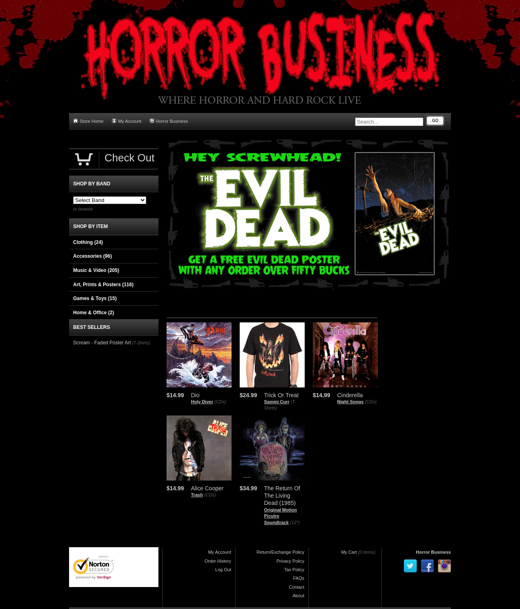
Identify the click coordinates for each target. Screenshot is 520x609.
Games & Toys (95, 298)
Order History (218, 561)
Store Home (88, 121)
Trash (197, 494)
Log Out (223, 569)
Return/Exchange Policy (280, 552)
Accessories (92, 256)
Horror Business (169, 121)
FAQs (298, 578)
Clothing (88, 242)
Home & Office (93, 312)
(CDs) (220, 401)
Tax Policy (294, 569)
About (298, 595)
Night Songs (350, 401)
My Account (126, 121)
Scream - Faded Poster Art (102, 343)
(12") (294, 522)
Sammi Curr (276, 401)
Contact (296, 587)
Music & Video (96, 270)
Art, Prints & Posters (103, 284)
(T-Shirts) (141, 342)
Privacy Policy (290, 561)
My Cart (349, 552)
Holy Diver (202, 401)
